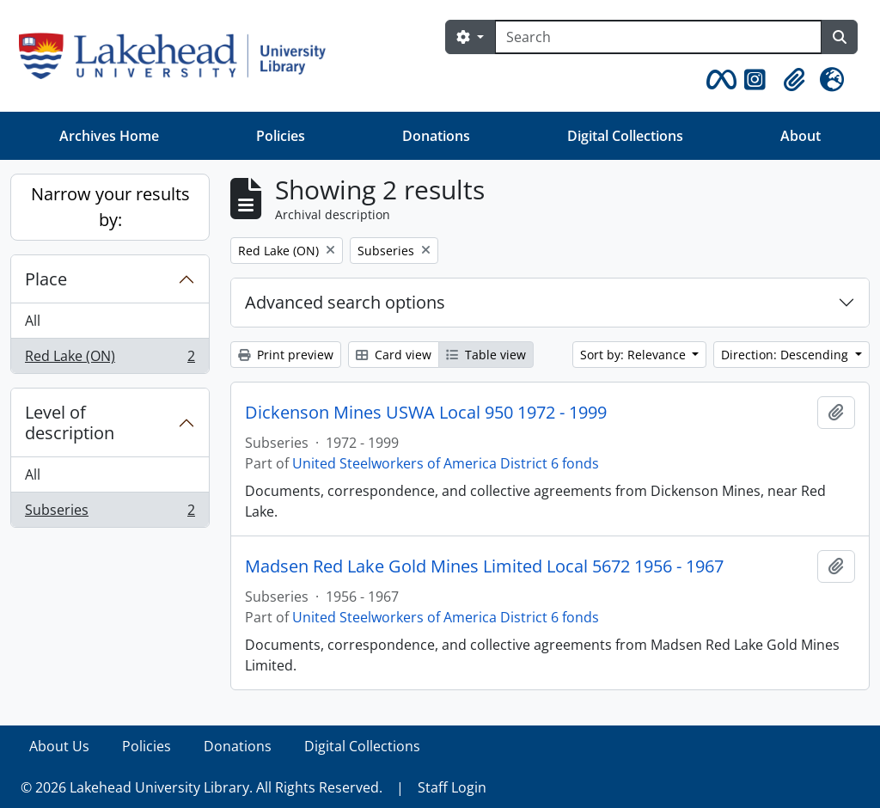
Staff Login (452, 787)
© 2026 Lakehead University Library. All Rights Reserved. (201, 787)
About (800, 135)
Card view (393, 354)
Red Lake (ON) (109, 359)
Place (46, 279)
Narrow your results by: (110, 206)
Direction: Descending (786, 354)
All (32, 320)
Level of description (69, 422)
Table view (486, 354)
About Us (59, 746)
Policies (280, 135)
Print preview (285, 354)
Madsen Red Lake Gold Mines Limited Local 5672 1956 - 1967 (484, 566)
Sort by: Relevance (634, 354)
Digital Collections (625, 135)
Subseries (109, 513)
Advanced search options (345, 302)
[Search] (658, 37)
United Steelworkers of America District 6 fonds (445, 463)
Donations (436, 135)
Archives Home (109, 135)
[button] (718, 80)
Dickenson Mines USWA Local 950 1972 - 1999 (426, 412)
